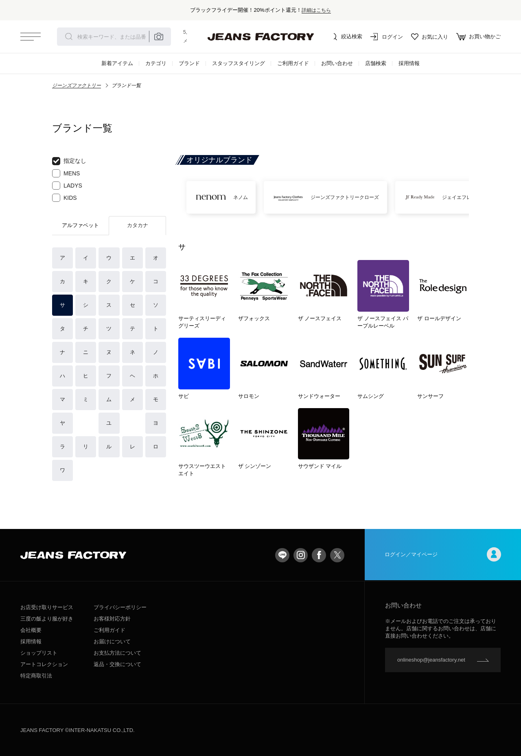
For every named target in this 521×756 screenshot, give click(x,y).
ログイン (386, 36)
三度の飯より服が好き (46, 619)
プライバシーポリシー (120, 607)
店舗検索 (375, 63)
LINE (282, 555)
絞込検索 (346, 36)
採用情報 (409, 63)
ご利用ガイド (293, 63)
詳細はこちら (316, 10)
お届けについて (112, 641)
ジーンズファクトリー (76, 85)
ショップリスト (38, 653)
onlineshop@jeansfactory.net (431, 660)
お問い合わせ (337, 63)
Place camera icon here (159, 36)
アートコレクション (44, 664)
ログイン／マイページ (443, 555)
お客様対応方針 (112, 619)
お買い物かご (478, 36)
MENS (66, 173)
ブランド (189, 63)
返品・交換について (117, 664)
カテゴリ (155, 63)
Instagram (300, 555)
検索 (68, 36)
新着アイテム (117, 63)
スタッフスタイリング (238, 63)
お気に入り (429, 36)
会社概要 (31, 630)
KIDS (64, 198)
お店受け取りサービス (46, 607)
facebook (319, 555)
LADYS (67, 185)
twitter (337, 555)
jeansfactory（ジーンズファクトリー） (260, 37)
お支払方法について (117, 653)
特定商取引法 (36, 676)
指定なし (69, 161)
